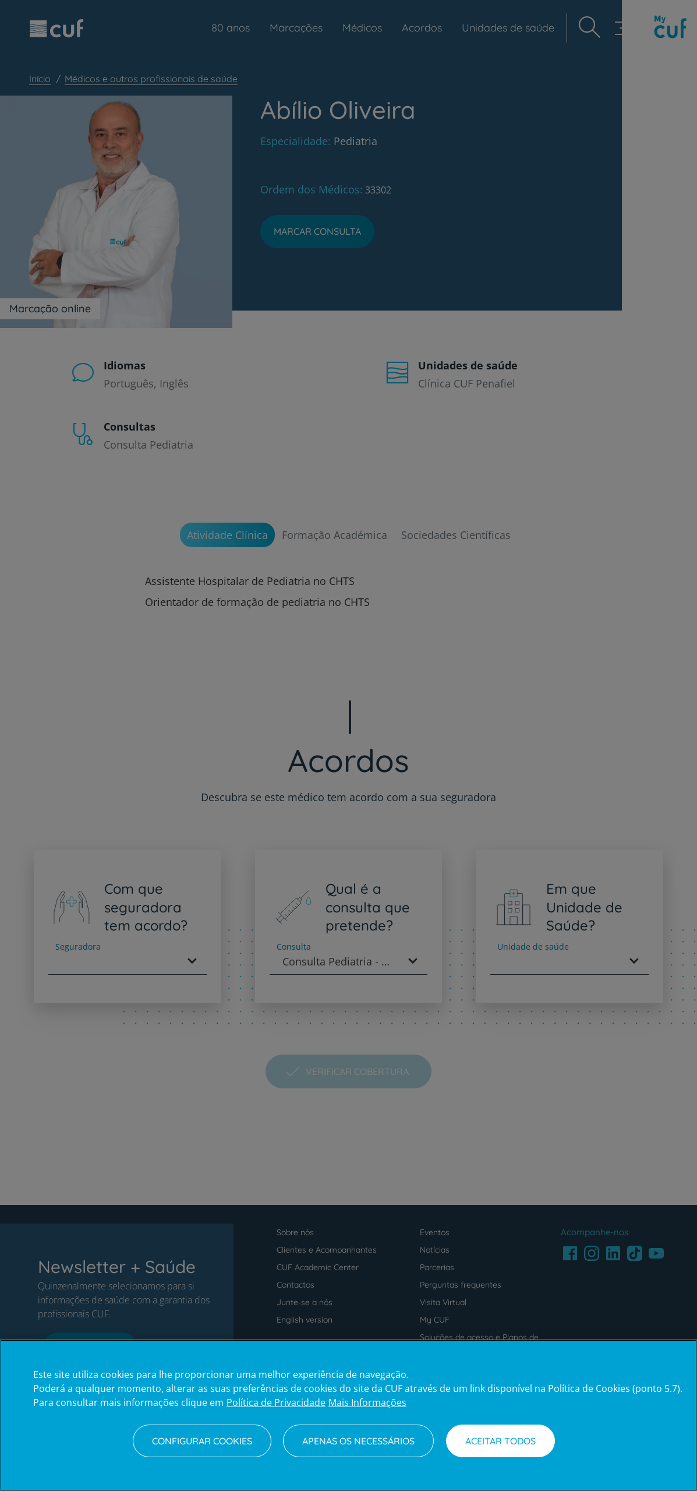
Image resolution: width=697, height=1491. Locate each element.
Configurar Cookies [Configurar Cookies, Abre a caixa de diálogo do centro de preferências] (202, 1441)
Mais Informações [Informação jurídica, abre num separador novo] (367, 1402)
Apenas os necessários (358, 1441)
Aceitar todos (500, 1441)
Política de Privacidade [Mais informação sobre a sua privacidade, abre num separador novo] (276, 1402)
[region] (348, 1415)
